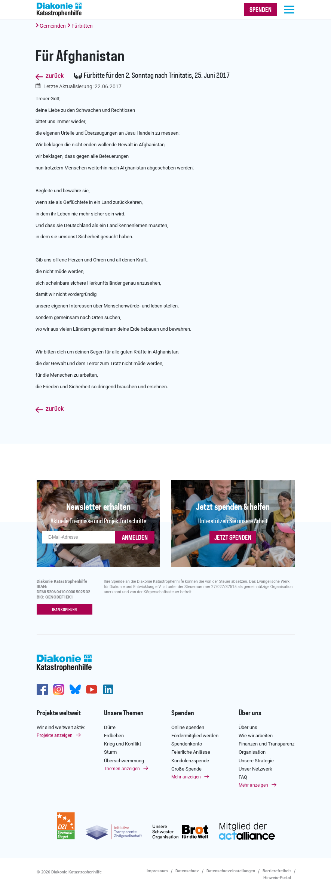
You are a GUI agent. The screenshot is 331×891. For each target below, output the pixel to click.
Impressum (157, 871)
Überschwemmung (124, 760)
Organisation (252, 752)
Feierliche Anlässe (190, 752)
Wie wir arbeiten (256, 735)
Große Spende (186, 768)
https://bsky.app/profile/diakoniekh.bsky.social (75, 689)
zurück (55, 76)
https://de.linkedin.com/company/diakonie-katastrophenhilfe (108, 689)
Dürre (110, 727)
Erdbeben (114, 735)
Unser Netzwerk (255, 768)
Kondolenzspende (190, 760)
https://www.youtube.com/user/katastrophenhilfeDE (91, 689)
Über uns (250, 713)
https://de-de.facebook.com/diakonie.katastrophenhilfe (42, 689)
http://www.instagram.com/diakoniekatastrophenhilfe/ (58, 689)
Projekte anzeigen (55, 735)
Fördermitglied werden (194, 735)
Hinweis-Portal (277, 877)
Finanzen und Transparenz (266, 744)
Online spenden (187, 727)
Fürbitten (82, 26)
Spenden (182, 713)
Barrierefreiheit (277, 871)
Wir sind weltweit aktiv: (61, 727)
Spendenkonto (186, 744)
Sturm (110, 752)
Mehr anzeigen (186, 777)
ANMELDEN (135, 538)
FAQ (243, 777)
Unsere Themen (124, 713)
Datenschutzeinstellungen (230, 871)
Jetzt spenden (232, 538)
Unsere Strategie (256, 760)
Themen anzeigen (122, 768)
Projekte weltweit (59, 713)
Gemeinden (53, 26)
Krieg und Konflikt (122, 744)
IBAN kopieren (64, 610)
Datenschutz (187, 871)
